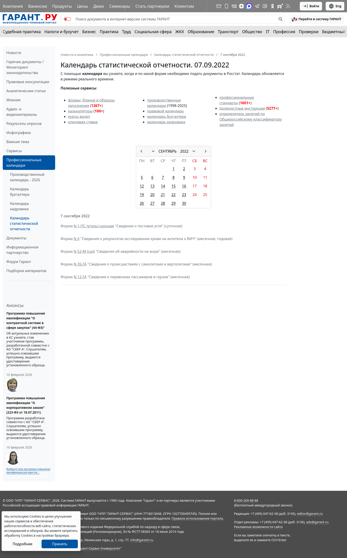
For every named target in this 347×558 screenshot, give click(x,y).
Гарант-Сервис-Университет (98, 548)
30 (184, 203)
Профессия (284, 31)
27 (152, 203)
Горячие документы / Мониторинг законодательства (25, 67)
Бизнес (89, 31)
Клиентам (184, 6)
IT (268, 31)
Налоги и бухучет (61, 31)
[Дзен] (241, 6)
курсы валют (79, 116)
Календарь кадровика (19, 206)
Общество (252, 31)
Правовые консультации (27, 81)
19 (142, 194)
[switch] (67, 19)
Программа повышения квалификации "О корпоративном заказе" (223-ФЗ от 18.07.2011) (25, 405)
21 (163, 194)
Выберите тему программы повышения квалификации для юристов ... (28, 470)
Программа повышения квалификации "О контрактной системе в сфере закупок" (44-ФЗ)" (25, 320)
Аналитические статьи (26, 90)
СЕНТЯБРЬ (168, 151)
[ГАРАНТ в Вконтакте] (234, 6)
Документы (16, 238)
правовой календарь (165, 111)
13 (152, 186)
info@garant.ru (141, 540)
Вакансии (37, 6)
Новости (13, 52)
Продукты (62, 6)
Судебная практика (22, 31)
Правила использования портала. (198, 518)
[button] (316, 19)
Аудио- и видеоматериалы (21, 112)
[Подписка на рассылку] (218, 6)
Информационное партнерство (22, 250)
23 (184, 194)
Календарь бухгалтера (19, 191)
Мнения (13, 99)
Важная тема (17, 141)
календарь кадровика (166, 121)
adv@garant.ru (317, 522)
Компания (13, 6)
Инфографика (18, 132)
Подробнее (22, 543)
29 (173, 203)
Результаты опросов (24, 123)
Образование (201, 31)
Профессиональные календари (23, 162)
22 (173, 194)
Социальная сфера (153, 31)
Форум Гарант (18, 261)
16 (184, 186)
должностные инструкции (242, 108)
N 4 (76, 238)
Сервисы (14, 150)
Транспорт (228, 31)
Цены (82, 6)
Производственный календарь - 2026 (27, 177)
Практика (109, 31)
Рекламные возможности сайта (258, 527)
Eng (335, 6)
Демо (98, 6)
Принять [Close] (59, 543)
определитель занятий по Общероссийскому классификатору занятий (250, 119)
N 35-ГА (80, 264)
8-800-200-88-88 (246, 500)
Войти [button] (311, 6)
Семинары (119, 6)
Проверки (309, 31)
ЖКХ (179, 31)
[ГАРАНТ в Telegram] (257, 6)
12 (142, 186)
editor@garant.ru (310, 513)
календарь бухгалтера (166, 116)
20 (152, 194)
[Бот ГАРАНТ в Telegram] (265, 6)
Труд (126, 31)
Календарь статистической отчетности (24, 223)
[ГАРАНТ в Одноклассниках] (272, 6)
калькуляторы (80, 111)
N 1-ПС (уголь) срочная (94, 225)
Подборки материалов (26, 270)
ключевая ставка (83, 121)
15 (173, 186)
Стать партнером (152, 6)
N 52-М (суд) (84, 251)
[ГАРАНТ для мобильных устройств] (226, 6)
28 (163, 203)
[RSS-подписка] (288, 6)
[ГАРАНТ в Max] (249, 6)
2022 (184, 151)
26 (142, 203)
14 (163, 186)
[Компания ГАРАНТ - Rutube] (280, 6)
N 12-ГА (80, 276)
